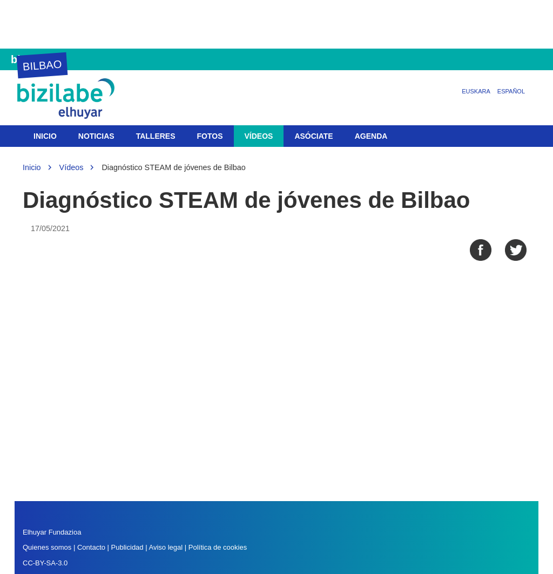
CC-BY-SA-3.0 (45, 563)
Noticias (96, 136)
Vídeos (259, 136)
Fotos (210, 136)
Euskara (476, 91)
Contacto (92, 547)
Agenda (371, 136)
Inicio (45, 136)
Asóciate (313, 136)
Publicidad (127, 547)
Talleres (156, 136)
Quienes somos (47, 547)
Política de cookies (217, 547)
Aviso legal (166, 547)
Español (511, 91)
